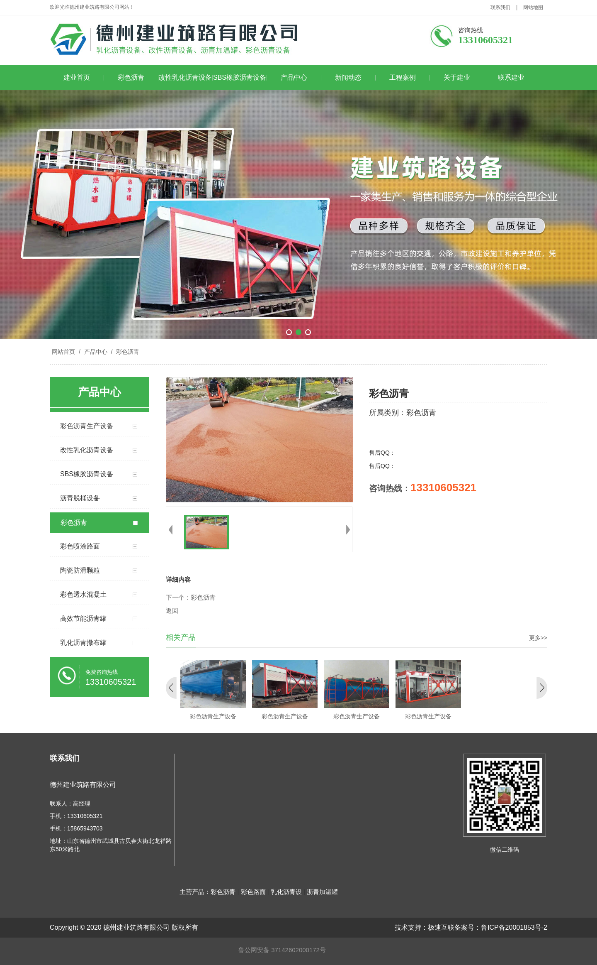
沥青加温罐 (322, 891)
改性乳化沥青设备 (185, 77)
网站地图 (533, 7)
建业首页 (76, 77)
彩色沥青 (131, 77)
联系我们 (500, 7)
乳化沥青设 (286, 891)
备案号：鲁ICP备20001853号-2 (500, 927)
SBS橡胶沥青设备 (239, 77)
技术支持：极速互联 (424, 927)
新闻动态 (348, 77)
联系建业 (511, 77)
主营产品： (195, 891)
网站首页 (63, 351)
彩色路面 (253, 891)
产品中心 (294, 77)
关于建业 (457, 77)
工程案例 (402, 77)
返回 (172, 610)
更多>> (538, 637)
